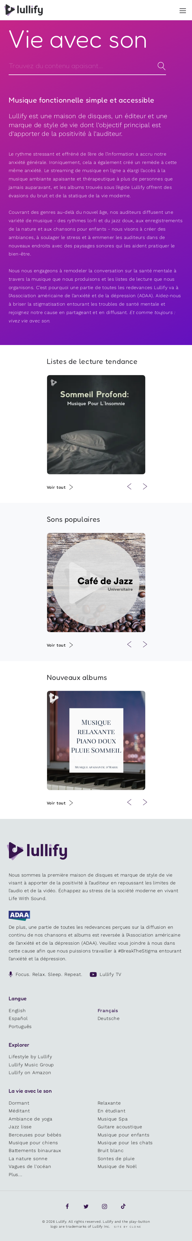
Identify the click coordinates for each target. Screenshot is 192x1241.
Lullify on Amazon (30, 1072)
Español (18, 1018)
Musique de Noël (117, 1166)
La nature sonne (28, 1158)
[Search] (87, 65)
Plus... (16, 1174)
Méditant (19, 1110)
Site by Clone (127, 1226)
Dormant (19, 1103)
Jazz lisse (20, 1126)
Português (20, 1026)
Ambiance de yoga (31, 1118)
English (17, 1010)
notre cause (44, 312)
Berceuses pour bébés (35, 1134)
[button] (183, 9)
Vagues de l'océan (30, 1166)
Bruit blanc (111, 1150)
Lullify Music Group (31, 1064)
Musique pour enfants (124, 1134)
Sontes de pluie (116, 1158)
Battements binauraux (35, 1150)
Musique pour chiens (33, 1142)
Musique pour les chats (125, 1142)
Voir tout (56, 487)
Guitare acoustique (120, 1126)
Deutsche (109, 1018)
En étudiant (112, 1110)
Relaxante (109, 1103)
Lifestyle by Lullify (30, 1056)
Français (108, 1010)
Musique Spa (113, 1118)
